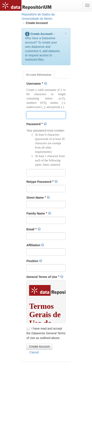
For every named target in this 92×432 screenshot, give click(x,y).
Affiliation (35, 245)
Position (34, 261)
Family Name (38, 213)
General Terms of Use (44, 277)
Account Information (38, 74)
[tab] (39, 75)
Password (36, 124)
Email (33, 229)
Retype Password (42, 181)
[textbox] (45, 115)
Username (36, 83)
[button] (39, 346)
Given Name (38, 197)
